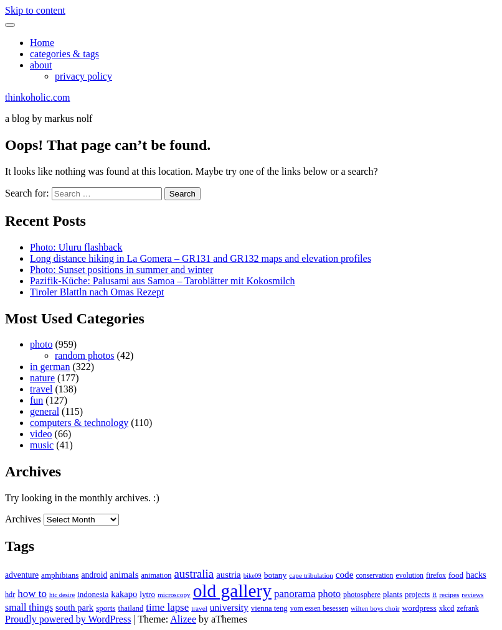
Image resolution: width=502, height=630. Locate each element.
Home (42, 42)
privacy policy (83, 76)
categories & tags (64, 54)
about (41, 65)
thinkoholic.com (37, 97)
